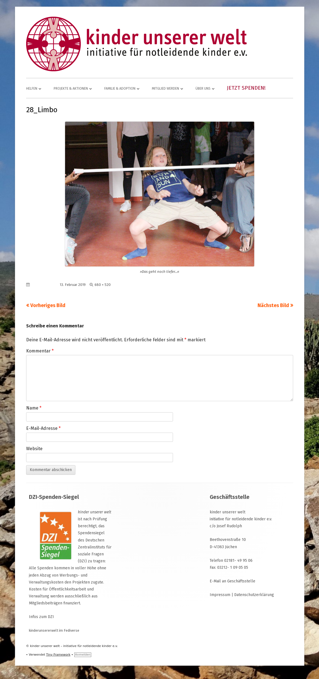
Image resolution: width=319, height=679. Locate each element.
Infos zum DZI (41, 616)
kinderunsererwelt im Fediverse (54, 630)
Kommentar (40, 351)
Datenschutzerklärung (254, 594)
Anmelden (83, 654)
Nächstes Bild (273, 305)
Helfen (31, 88)
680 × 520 (103, 285)
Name (33, 408)
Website (34, 448)
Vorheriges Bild (47, 305)
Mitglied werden (165, 88)
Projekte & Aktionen (71, 88)
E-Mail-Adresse (43, 428)
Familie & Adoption (119, 88)
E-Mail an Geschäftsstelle (232, 581)
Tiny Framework (58, 654)
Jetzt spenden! (246, 88)
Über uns (203, 88)
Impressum (220, 594)
